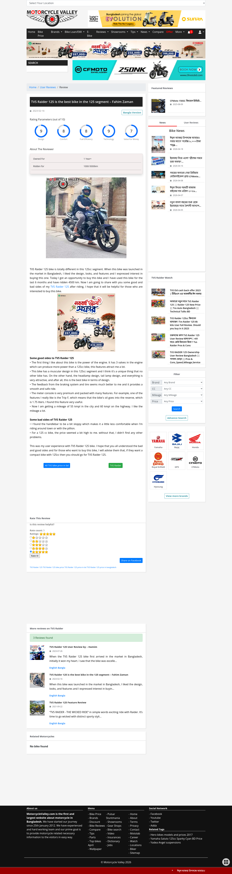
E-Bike (89, 33)
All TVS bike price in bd (57, 465)
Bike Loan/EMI (73, 32)
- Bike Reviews (96, 825)
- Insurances (113, 837)
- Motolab (134, 833)
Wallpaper (95, 849)
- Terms (133, 822)
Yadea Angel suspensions (165, 842)
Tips (133, 32)
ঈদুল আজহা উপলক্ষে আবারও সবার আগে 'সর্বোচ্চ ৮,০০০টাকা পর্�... (185, 141)
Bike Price (41, 33)
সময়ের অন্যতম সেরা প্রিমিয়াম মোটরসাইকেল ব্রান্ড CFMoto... (185, 174)
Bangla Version (132, 112)
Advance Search (176, 417)
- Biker (132, 849)
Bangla (61, 667)
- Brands (93, 818)
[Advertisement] (86, 490)
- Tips (91, 833)
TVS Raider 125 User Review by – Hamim (73, 646)
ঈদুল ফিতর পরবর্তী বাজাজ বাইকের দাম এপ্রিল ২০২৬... (183, 189)
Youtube (155, 818)
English (53, 667)
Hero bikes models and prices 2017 (171, 835)
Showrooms (118, 32)
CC (153, 389)
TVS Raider (115, 465)
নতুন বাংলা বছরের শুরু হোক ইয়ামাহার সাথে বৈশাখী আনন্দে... (185, 204)
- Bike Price (94, 814)
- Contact (134, 829)
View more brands (177, 496)
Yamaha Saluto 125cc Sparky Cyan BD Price (176, 838)
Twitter (154, 821)
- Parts (92, 837)
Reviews (101, 32)
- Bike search (113, 829)
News (144, 32)
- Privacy (134, 825)
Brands (55, 32)
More (179, 32)
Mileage (156, 395)
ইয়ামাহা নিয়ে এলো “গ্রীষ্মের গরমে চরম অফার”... (186, 159)
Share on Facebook (131, 560)
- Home (133, 814)
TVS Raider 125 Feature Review (67, 702)
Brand (155, 382)
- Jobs (109, 845)
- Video (110, 833)
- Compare (94, 829)
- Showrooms (114, 822)
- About (133, 818)
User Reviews (48, 87)
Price (155, 401)
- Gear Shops (113, 825)
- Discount (94, 822)
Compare (158, 32)
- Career (133, 837)
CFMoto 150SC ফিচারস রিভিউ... (185, 100)
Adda (153, 825)
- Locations (135, 845)
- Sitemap (134, 853)
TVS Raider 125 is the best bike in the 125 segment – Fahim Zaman (88, 674)
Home (31, 32)
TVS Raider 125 (59, 286)
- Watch (133, 841)
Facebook (156, 814)
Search (176, 408)
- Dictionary (113, 841)
